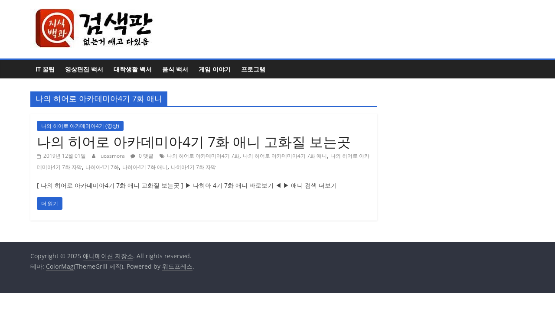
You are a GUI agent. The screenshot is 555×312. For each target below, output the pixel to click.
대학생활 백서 (133, 69)
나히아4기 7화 (102, 167)
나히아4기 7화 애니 (144, 167)
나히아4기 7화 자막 (193, 167)
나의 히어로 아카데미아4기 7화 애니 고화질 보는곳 (194, 141)
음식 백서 (175, 69)
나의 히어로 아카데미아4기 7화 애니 (285, 155)
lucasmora (112, 155)
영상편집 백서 (84, 69)
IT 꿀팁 (45, 69)
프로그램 (253, 69)
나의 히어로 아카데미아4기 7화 (203, 155)
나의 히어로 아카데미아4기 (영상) (80, 126)
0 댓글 (142, 155)
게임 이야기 (215, 69)
